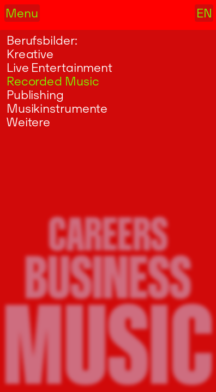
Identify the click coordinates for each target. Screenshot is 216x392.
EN (204, 13)
